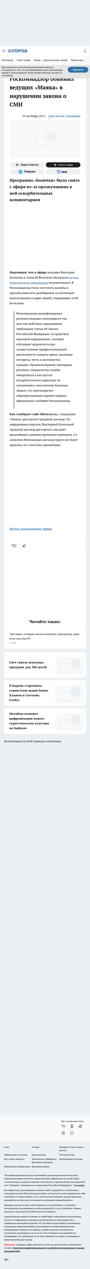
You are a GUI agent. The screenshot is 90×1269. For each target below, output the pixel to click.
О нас (6, 1147)
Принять (78, 69)
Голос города (23, 60)
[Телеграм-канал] (27, 171)
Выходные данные (40, 1166)
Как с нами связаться (14, 1159)
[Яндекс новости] (27, 164)
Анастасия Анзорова (64, 116)
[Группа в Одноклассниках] (72, 1126)
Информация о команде (15, 1154)
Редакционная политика (70, 1159)
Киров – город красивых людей (50, 60)
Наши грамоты (39, 1154)
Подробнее (79, 1185)
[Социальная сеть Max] (63, 171)
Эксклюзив (7, 60)
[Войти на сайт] (84, 50)
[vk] (14, 545)
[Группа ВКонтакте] (63, 1126)
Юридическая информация (17, 1166)
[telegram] (25, 545)
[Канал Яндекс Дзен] (63, 164)
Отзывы (35, 1147)
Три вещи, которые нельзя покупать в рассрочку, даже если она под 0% (45, 638)
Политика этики (67, 1154)
